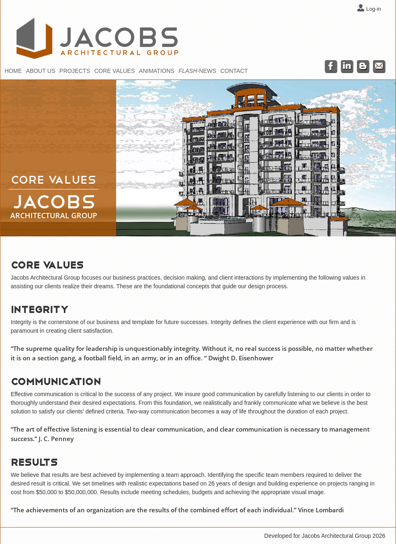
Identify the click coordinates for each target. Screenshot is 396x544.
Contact (234, 71)
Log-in (373, 9)
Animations (157, 71)
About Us (40, 71)
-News (198, 71)
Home (13, 71)
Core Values (114, 71)
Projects (74, 71)
